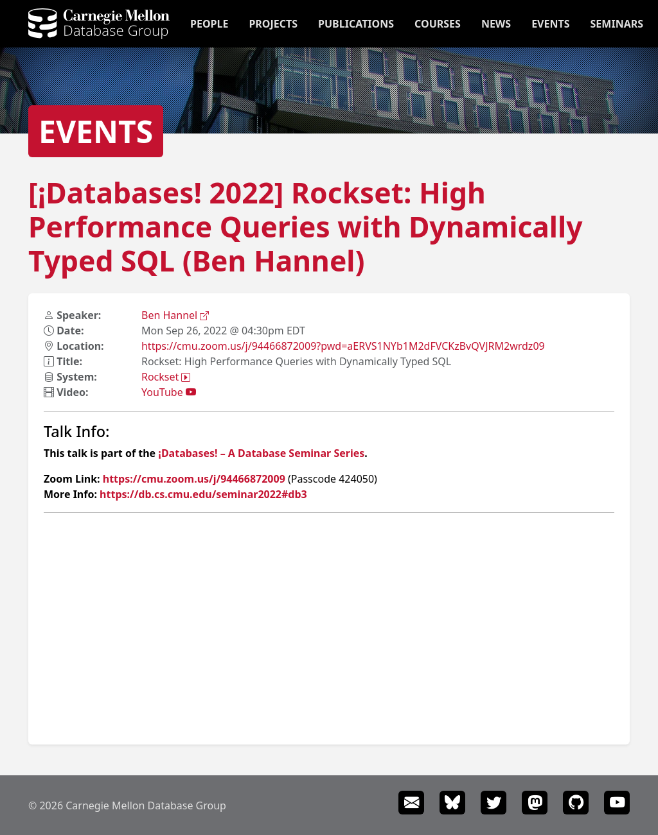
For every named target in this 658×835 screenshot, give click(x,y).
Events (550, 24)
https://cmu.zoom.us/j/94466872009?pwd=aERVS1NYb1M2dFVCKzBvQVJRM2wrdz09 (343, 346)
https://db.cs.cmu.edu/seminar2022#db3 (203, 494)
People (209, 24)
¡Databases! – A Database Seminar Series (261, 453)
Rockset (165, 377)
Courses (437, 24)
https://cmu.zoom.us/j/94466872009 (194, 479)
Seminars (617, 24)
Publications (356, 24)
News (496, 24)
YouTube (168, 392)
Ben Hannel (175, 315)
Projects (273, 24)
